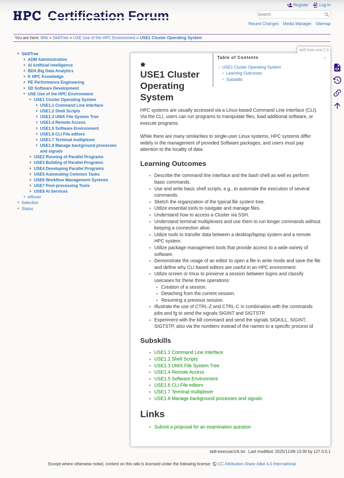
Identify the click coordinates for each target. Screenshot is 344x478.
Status (27, 208)
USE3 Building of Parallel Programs (68, 162)
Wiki (44, 37)
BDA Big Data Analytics (51, 71)
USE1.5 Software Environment (69, 128)
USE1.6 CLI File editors (62, 134)
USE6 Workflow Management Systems (71, 180)
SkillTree (61, 37)
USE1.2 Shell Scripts (60, 111)
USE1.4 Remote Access (63, 122)
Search (327, 14)
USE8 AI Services (51, 191)
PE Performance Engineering (56, 82)
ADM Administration (47, 59)
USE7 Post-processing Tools (62, 185)
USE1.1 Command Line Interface (71, 105)
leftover (34, 197)
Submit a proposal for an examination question (202, 426)
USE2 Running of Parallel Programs (68, 157)
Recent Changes (263, 23)
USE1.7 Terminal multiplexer (67, 139)
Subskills (234, 79)
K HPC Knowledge (46, 76)
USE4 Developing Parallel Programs (69, 168)
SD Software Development (53, 88)
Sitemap (323, 23)
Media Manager (297, 23)
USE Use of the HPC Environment (104, 37)
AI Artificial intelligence (50, 65)
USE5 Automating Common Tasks (67, 174)
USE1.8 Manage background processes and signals (208, 398)
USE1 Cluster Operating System (171, 37)
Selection (30, 202)
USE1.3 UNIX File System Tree (69, 116)
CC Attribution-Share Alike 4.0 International (257, 464)
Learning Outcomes (244, 73)
